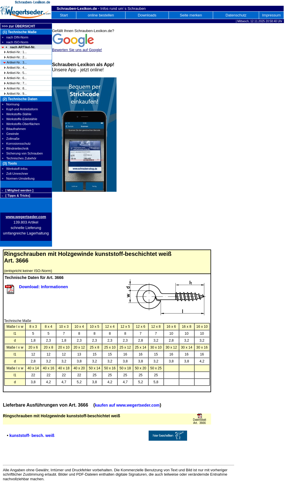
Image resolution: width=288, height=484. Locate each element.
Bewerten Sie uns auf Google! (77, 50)
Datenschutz (236, 15)
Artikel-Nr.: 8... (17, 88)
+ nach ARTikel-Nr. (20, 47)
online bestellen (101, 15)
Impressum (271, 15)
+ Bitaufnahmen (14, 129)
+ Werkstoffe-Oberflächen (21, 124)
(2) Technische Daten (19, 99)
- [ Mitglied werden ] (17, 190)
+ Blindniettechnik (15, 148)
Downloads (147, 15)
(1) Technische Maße (19, 32)
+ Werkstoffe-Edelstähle (19, 119)
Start (64, 15)
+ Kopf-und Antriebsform (20, 109)
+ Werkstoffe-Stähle (17, 114)
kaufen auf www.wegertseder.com (127, 405)
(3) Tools (9, 163)
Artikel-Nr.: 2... (17, 57)
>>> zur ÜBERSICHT (18, 26)
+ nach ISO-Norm (15, 42)
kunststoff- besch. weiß (31, 435)
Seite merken (191, 15)
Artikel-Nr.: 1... (17, 52)
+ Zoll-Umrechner (15, 173)
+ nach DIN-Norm (15, 37)
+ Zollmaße (10, 138)
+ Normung (10, 104)
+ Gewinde (10, 133)
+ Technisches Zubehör (19, 158)
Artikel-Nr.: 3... (17, 62)
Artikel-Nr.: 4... (17, 67)
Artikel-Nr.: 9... (17, 93)
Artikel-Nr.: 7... (17, 83)
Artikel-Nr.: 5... (17, 73)
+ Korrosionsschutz (16, 143)
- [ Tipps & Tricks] (16, 195)
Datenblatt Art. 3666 (199, 421)
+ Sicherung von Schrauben (22, 153)
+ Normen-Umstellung (18, 178)
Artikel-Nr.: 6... (17, 78)
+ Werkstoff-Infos (14, 168)
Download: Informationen (43, 286)
